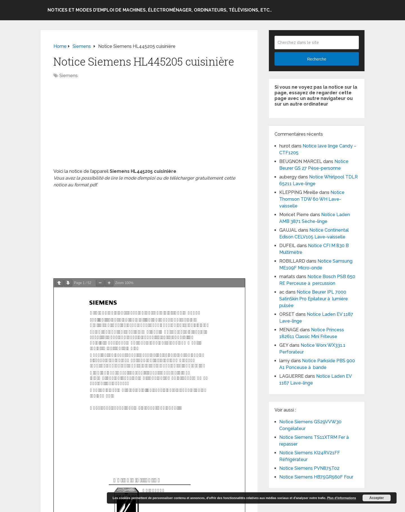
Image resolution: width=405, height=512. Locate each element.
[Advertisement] (149, 126)
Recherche (316, 59)
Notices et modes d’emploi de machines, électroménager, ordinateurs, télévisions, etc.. (160, 10)
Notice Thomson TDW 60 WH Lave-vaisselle (312, 199)
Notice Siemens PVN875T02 (309, 468)
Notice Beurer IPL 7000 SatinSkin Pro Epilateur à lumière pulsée (313, 298)
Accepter (376, 498)
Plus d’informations (341, 498)
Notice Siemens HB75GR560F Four (316, 477)
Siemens (68, 75)
